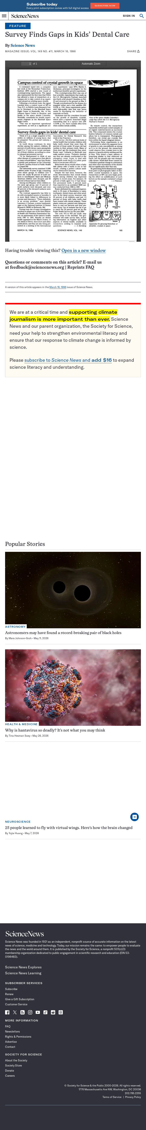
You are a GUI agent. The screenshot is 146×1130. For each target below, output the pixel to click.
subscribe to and (68, 360)
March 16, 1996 (57, 287)
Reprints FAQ (80, 268)
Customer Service (16, 1004)
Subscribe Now (105, 5)
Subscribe (11, 989)
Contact (10, 1046)
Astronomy (15, 626)
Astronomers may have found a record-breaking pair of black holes (63, 633)
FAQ (7, 1026)
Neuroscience (18, 821)
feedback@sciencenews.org (37, 268)
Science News (23, 46)
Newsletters (12, 1031)
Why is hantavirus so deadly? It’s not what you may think (55, 730)
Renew (9, 994)
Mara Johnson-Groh (20, 638)
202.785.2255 (133, 1093)
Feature (17, 26)
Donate (9, 1070)
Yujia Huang (16, 833)
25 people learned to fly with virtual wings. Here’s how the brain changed (69, 828)
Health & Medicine (21, 724)
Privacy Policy (133, 1097)
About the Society (16, 1060)
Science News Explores (23, 967)
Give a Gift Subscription (19, 999)
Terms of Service (111, 1097)
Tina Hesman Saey (19, 735)
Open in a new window (84, 251)
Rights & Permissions (18, 1036)
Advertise (11, 1041)
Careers (10, 1075)
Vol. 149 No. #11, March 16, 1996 (53, 51)
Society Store (13, 1065)
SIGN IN (129, 15)
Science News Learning (23, 973)
